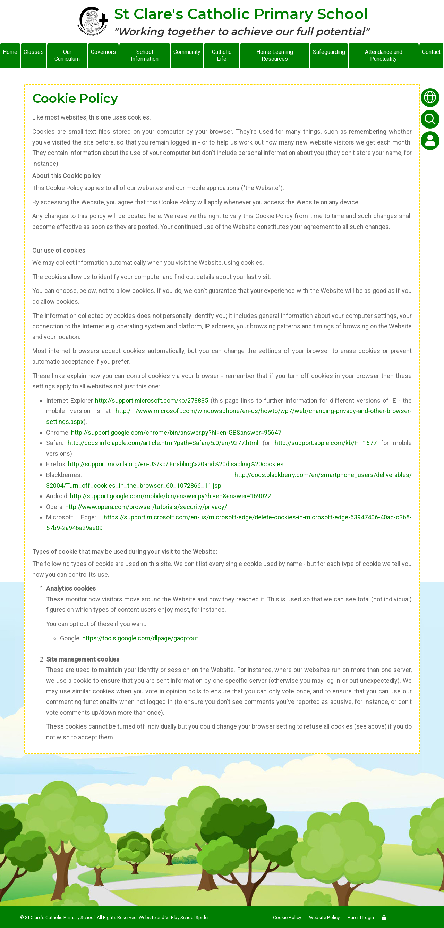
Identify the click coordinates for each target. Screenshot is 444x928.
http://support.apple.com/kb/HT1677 (326, 442)
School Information (145, 55)
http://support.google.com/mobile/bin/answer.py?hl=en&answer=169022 (170, 496)
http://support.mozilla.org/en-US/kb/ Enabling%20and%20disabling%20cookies (176, 464)
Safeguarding (329, 52)
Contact (431, 52)
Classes (34, 52)
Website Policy (324, 917)
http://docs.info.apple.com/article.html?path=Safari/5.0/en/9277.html (163, 442)
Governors (103, 52)
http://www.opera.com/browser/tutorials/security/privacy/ (146, 506)
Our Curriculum (67, 55)
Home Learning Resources (274, 55)
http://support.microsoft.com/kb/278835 (151, 400)
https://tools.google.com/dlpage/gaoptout (140, 638)
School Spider (194, 917)
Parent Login (361, 917)
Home (10, 52)
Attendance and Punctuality (383, 55)
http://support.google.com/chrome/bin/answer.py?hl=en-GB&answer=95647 (176, 432)
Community (186, 52)
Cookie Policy (287, 917)
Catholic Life (221, 55)
